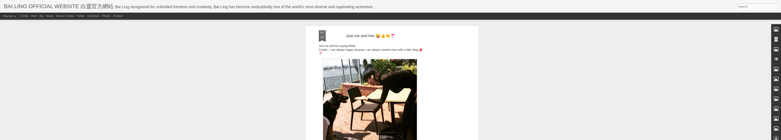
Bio (41, 16)
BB (386, 73)
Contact (118, 16)
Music (49, 16)
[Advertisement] (370, 98)
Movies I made (65, 16)
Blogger (414, 137)
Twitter (81, 16)
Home (24, 16)
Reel (34, 16)
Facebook (93, 16)
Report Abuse (426, 137)
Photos (106, 16)
